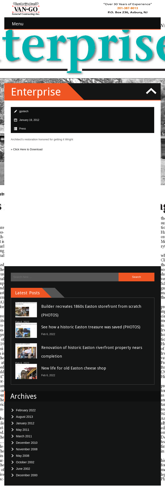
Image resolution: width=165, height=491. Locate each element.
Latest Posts (27, 290)
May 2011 (22, 427)
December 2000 (27, 472)
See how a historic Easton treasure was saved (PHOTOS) (90, 324)
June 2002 (23, 466)
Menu (18, 23)
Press (22, 125)
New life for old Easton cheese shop (73, 365)
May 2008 (22, 453)
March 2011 (24, 433)
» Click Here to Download (27, 146)
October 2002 (25, 459)
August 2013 (24, 414)
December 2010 (27, 440)
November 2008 (27, 446)
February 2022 (26, 407)
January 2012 (25, 420)
